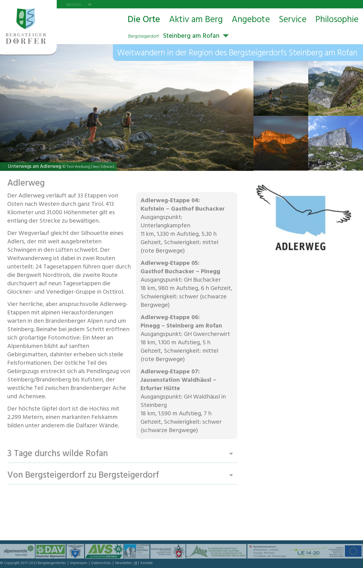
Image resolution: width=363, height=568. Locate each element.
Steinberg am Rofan (173, 36)
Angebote (251, 20)
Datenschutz (101, 563)
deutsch (73, 4)
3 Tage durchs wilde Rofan (57, 454)
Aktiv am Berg (196, 20)
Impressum (79, 563)
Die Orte (144, 20)
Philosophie (337, 20)
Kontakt (147, 563)
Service (293, 20)
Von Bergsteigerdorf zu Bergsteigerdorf (83, 475)
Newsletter (124, 563)
